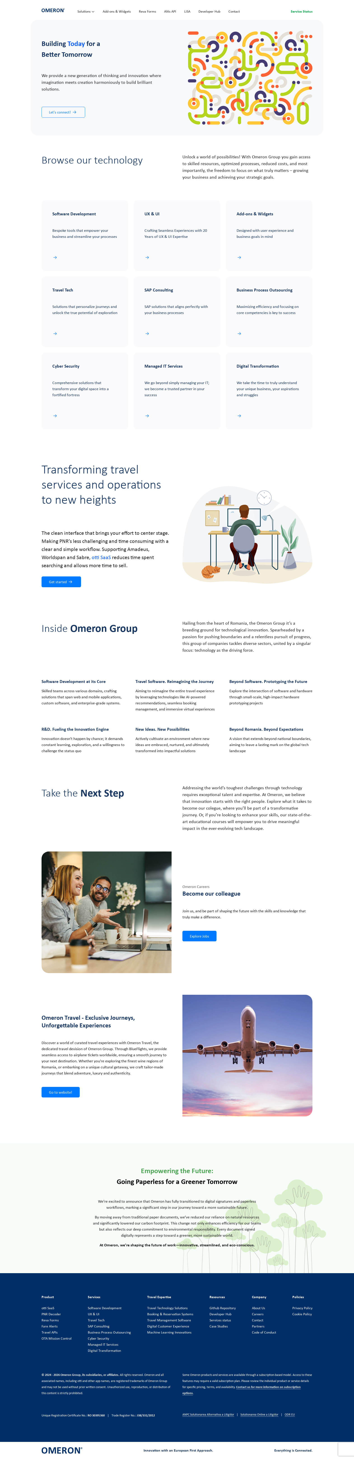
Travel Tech (96, 1320)
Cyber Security (98, 1338)
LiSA (187, 11)
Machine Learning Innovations (169, 1332)
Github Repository (223, 1307)
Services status (220, 1320)
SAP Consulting (98, 1326)
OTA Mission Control (57, 1338)
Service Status (301, 11)
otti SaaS (48, 1307)
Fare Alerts (50, 1326)
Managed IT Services (103, 1344)
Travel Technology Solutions (167, 1307)
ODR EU (290, 1414)
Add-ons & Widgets (117, 11)
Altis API (170, 11)
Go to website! (60, 1092)
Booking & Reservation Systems (170, 1313)
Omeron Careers (196, 886)
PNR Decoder (51, 1313)
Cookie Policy (302, 1313)
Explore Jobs (199, 936)
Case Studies (219, 1326)
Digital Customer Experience (168, 1326)
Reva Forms (147, 11)
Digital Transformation (104, 1350)
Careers (257, 1313)
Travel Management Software (169, 1320)
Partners (258, 1326)
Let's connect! (63, 112)
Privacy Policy (302, 1307)
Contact (234, 11)
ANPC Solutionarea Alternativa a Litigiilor (208, 1414)
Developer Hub (209, 11)
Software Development (104, 1307)
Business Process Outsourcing (109, 1332)
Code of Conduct (264, 1332)
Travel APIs (50, 1332)
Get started (61, 582)
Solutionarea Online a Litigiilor (259, 1414)
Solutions (86, 11)
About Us (258, 1307)
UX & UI (93, 1313)
